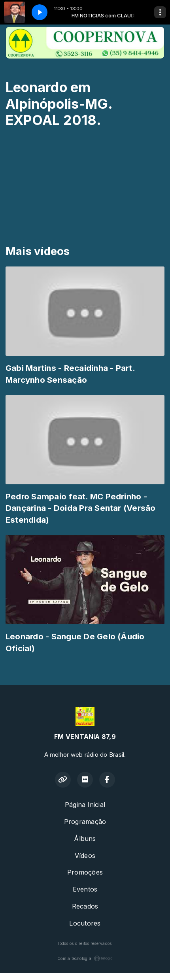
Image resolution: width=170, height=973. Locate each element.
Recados (85, 906)
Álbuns (85, 839)
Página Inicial (85, 805)
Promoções (85, 872)
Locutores (84, 923)
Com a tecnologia (85, 958)
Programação (85, 822)
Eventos (85, 889)
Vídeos (85, 856)
